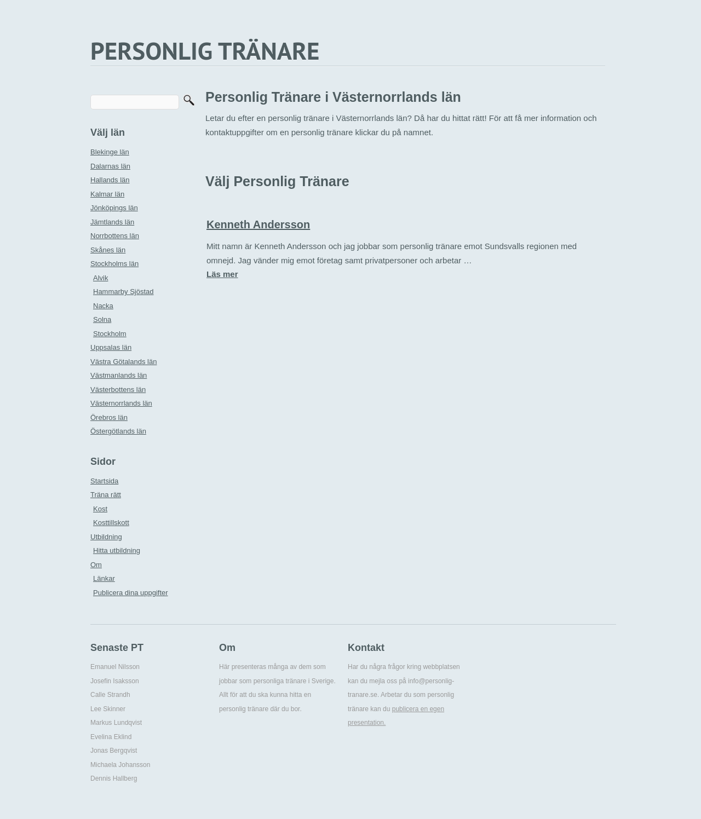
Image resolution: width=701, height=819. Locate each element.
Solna (102, 319)
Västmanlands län (118, 375)
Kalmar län (107, 194)
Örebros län (109, 417)
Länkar (104, 578)
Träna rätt (105, 495)
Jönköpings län (114, 208)
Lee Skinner (107, 709)
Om (96, 565)
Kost (100, 509)
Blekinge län (109, 152)
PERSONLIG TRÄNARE (205, 50)
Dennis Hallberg (113, 778)
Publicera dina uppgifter (130, 593)
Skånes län (107, 250)
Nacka (103, 306)
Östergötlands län (118, 431)
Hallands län (110, 180)
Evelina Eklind (110, 737)
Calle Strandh (110, 695)
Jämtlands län (112, 222)
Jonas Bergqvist (113, 750)
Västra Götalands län (123, 361)
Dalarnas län (110, 166)
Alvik (100, 278)
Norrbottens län (114, 236)
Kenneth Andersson (258, 224)
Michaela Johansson (120, 765)
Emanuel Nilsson (115, 667)
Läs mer (222, 274)
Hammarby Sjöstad (123, 291)
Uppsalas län (110, 347)
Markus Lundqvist (116, 722)
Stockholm (110, 334)
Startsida (104, 481)
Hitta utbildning (116, 550)
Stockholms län (114, 263)
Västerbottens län (118, 389)
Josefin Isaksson (114, 681)
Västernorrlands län (121, 403)
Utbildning (106, 537)
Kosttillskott (111, 522)
